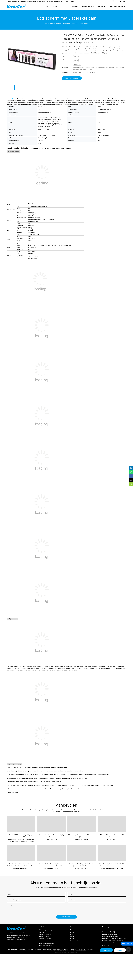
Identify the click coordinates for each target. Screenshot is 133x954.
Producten (55, 6)
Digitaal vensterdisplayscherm (46, 943)
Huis (47, 6)
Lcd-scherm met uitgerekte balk (79, 23)
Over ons (72, 938)
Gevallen (75, 6)
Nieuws (72, 936)
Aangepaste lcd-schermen (63, 23)
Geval (71, 934)
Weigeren (119, 950)
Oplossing (66, 6)
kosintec (14, 99)
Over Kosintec (101, 6)
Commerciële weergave (45, 938)
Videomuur (41, 932)
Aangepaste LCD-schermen (46, 934)
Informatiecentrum (86, 6)
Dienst (72, 932)
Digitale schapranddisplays (46, 930)
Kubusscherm (42, 941)
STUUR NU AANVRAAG (71, 78)
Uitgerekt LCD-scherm (44, 936)
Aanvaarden (106, 950)
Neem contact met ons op (117, 6)
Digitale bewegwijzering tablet (46, 945)
